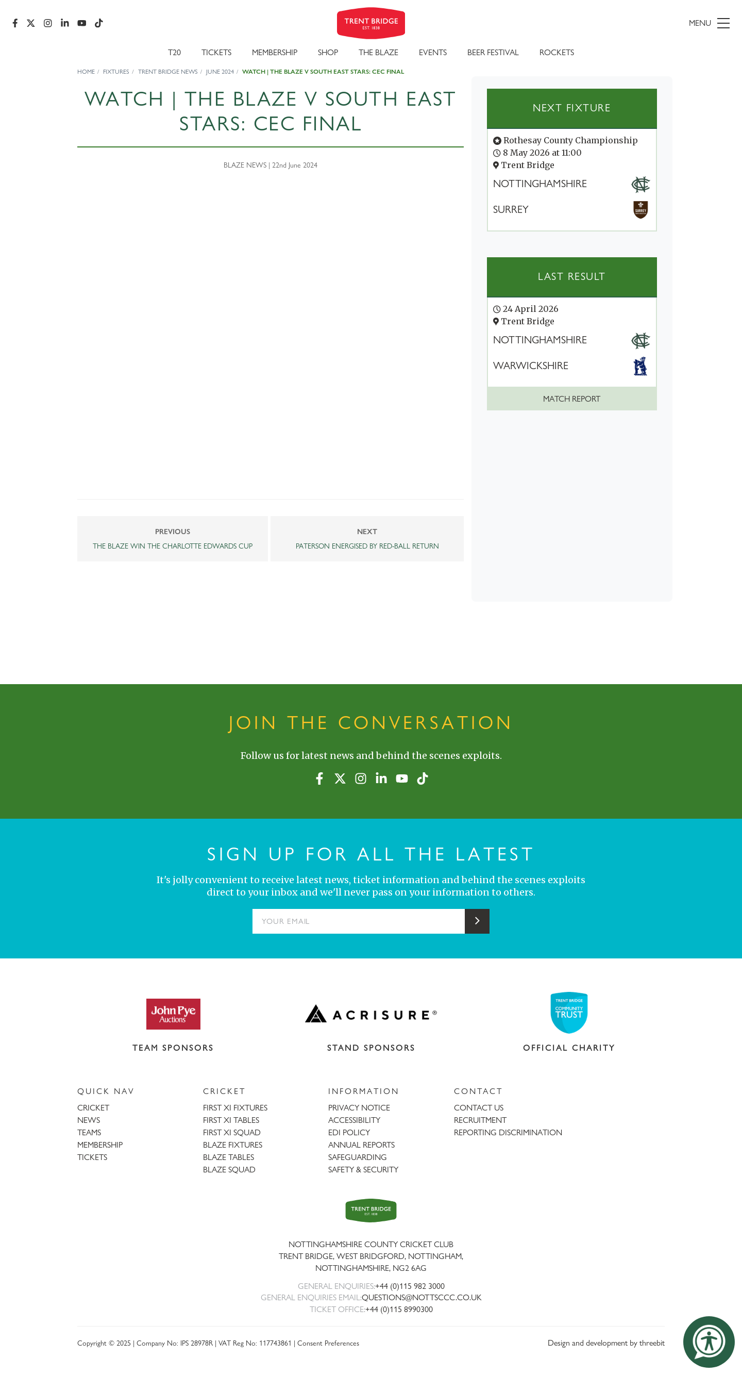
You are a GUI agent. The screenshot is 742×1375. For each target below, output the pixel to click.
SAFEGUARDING (357, 1157)
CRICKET (93, 1108)
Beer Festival (493, 52)
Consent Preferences (328, 1342)
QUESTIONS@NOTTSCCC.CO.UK (422, 1297)
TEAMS (89, 1132)
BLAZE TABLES (228, 1157)
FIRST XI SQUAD (232, 1132)
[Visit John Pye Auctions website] (173, 1013)
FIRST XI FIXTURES (235, 1108)
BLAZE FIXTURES (232, 1145)
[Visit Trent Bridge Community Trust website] (569, 1012)
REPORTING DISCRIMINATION (508, 1132)
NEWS (88, 1120)
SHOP (328, 52)
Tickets (216, 52)
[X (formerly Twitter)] (31, 23)
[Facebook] (15, 23)
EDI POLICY (349, 1132)
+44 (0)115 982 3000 (410, 1286)
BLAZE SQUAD (229, 1169)
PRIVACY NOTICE (359, 1108)
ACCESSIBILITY (354, 1120)
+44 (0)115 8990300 (399, 1309)
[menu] (614, 23)
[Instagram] (48, 23)
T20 (174, 52)
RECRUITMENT (480, 1120)
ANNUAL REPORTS (361, 1145)
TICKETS (92, 1157)
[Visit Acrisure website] (371, 1013)
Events (433, 52)
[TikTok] (99, 23)
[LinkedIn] (65, 23)
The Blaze (378, 52)
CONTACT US (478, 1108)
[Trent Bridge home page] (371, 1210)
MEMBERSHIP (100, 1145)
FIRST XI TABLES (231, 1120)
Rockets (556, 52)
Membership (274, 52)
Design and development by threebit (606, 1343)
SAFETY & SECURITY (363, 1169)
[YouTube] (82, 23)
